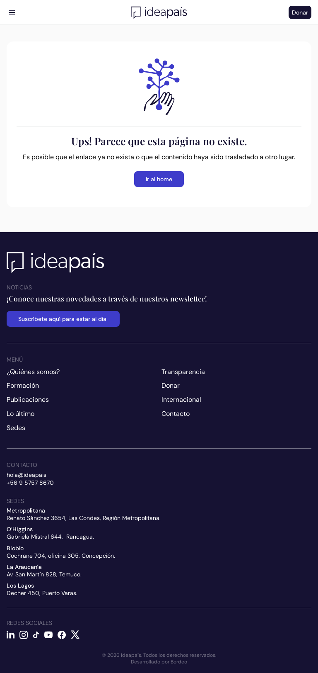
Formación (23, 385)
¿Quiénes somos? (33, 371)
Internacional (181, 399)
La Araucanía (24, 567)
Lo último (20, 413)
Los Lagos (20, 585)
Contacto (175, 413)
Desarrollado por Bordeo (159, 661)
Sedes (16, 427)
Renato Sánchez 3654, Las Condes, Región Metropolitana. (84, 518)
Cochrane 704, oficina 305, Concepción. (61, 555)
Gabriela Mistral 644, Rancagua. (50, 536)
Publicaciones (28, 399)
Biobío (15, 548)
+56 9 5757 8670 (30, 482)
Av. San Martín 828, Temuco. (44, 574)
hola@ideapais (26, 475)
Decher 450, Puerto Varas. (42, 593)
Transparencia (183, 371)
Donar (170, 385)
